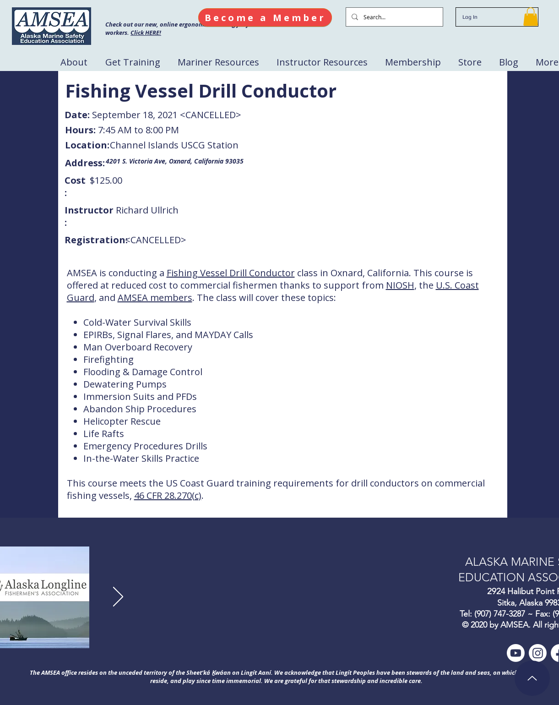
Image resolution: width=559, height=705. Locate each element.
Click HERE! (145, 32)
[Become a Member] (265, 17)
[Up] (532, 678)
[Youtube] (516, 653)
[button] (530, 16)
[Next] (118, 597)
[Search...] (393, 17)
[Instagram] (538, 653)
